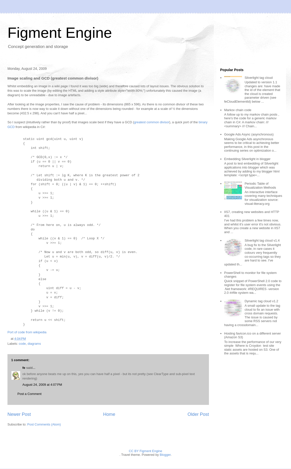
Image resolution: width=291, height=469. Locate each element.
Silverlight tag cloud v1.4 (262, 240)
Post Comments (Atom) (44, 424)
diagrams (34, 343)
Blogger (165, 455)
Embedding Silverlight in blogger (247, 159)
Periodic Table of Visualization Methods (260, 185)
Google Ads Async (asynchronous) (249, 134)
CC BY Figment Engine (145, 451)
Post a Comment (29, 394)
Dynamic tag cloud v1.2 (261, 301)
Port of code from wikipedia (27, 332)
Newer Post (19, 414)
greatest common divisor (151, 122)
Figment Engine (59, 32)
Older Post (198, 414)
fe (23, 368)
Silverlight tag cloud (258, 78)
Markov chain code (237, 110)
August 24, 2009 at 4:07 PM (42, 384)
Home (109, 414)
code (22, 343)
